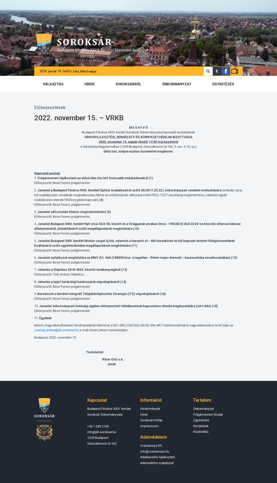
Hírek (144, 414)
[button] (217, 71)
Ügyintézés (201, 420)
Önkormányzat (203, 409)
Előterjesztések (50, 107)
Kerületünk (200, 426)
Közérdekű (200, 432)
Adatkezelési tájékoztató (157, 457)
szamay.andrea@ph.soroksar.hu (56, 330)
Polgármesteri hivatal (208, 414)
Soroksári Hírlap (151, 420)
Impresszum (149, 426)
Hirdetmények (150, 409)
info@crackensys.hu (154, 451)
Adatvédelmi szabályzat (157, 463)
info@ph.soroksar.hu (101, 432)
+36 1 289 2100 (98, 426)
